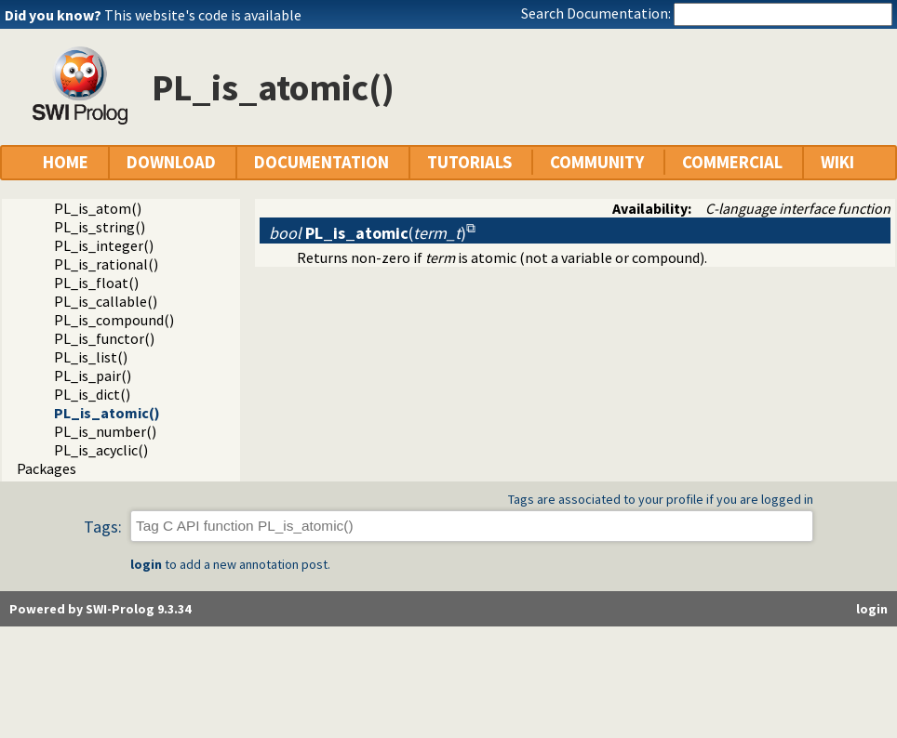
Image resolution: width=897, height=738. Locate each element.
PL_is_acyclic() (101, 450)
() (367, 233)
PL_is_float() (96, 282)
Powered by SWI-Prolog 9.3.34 (100, 608)
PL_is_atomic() (107, 412)
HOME (65, 162)
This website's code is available (202, 15)
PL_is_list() (90, 357)
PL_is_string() (99, 226)
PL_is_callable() (105, 301)
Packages (46, 468)
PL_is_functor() (104, 338)
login (146, 564)
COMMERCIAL (732, 162)
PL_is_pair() (92, 375)
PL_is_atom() (97, 208)
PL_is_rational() (106, 264)
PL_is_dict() (92, 394)
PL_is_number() (105, 431)
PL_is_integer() (104, 245)
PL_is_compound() (114, 319)
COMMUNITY (597, 162)
